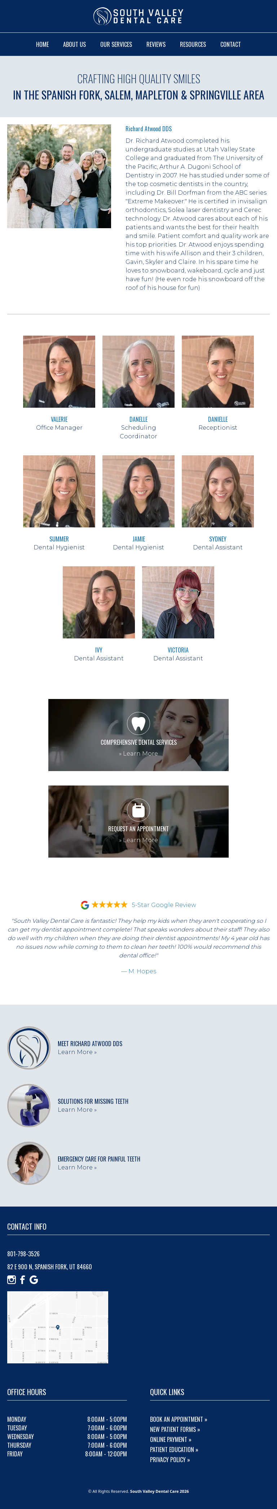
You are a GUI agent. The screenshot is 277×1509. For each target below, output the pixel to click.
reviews (156, 44)
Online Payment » (171, 1439)
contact (230, 44)
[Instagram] (11, 1279)
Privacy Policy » (170, 1459)
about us (74, 44)
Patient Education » (174, 1449)
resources (193, 44)
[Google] (34, 1279)
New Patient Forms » (175, 1429)
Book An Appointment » (178, 1419)
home (42, 44)
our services (116, 44)
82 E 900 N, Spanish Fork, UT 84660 (49, 1266)
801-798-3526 (23, 1253)
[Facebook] (22, 1279)
